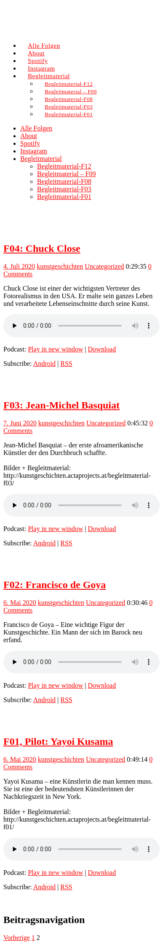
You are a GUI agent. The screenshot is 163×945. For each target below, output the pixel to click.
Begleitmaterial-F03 (64, 189)
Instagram (33, 151)
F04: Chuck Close (41, 248)
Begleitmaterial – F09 (66, 173)
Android (44, 363)
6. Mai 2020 (19, 602)
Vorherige (16, 937)
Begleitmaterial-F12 (64, 166)
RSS (66, 363)
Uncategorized (104, 266)
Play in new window (55, 349)
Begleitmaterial (41, 158)
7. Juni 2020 (20, 423)
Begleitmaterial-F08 (64, 181)
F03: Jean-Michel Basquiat (61, 405)
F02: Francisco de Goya (54, 584)
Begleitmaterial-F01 (69, 114)
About (28, 135)
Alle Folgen (36, 128)
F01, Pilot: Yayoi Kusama (58, 741)
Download (102, 349)
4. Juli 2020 (19, 266)
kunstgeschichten (60, 266)
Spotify (30, 143)
